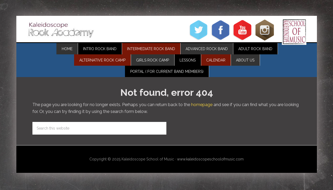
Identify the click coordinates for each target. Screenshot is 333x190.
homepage (202, 104)
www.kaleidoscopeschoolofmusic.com (210, 159)
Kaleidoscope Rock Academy (61, 30)
